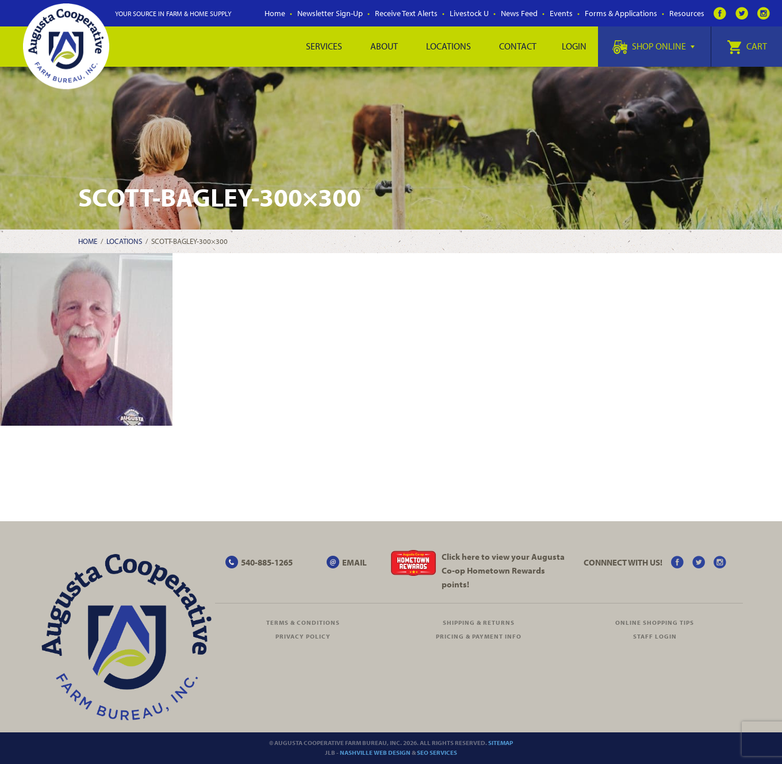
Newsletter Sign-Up (330, 13)
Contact (517, 46)
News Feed (519, 13)
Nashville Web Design (375, 752)
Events (561, 13)
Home (274, 13)
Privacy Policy (303, 636)
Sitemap (500, 743)
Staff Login (655, 636)
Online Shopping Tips (654, 622)
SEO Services (437, 752)
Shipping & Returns (479, 622)
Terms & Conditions (303, 622)
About (384, 46)
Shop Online (653, 46)
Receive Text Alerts (406, 13)
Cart (747, 46)
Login (574, 46)
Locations (448, 46)
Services (324, 46)
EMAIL (354, 562)
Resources (686, 13)
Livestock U (469, 13)
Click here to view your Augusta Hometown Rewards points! (503, 570)
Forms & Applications (621, 13)
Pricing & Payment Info (479, 636)
